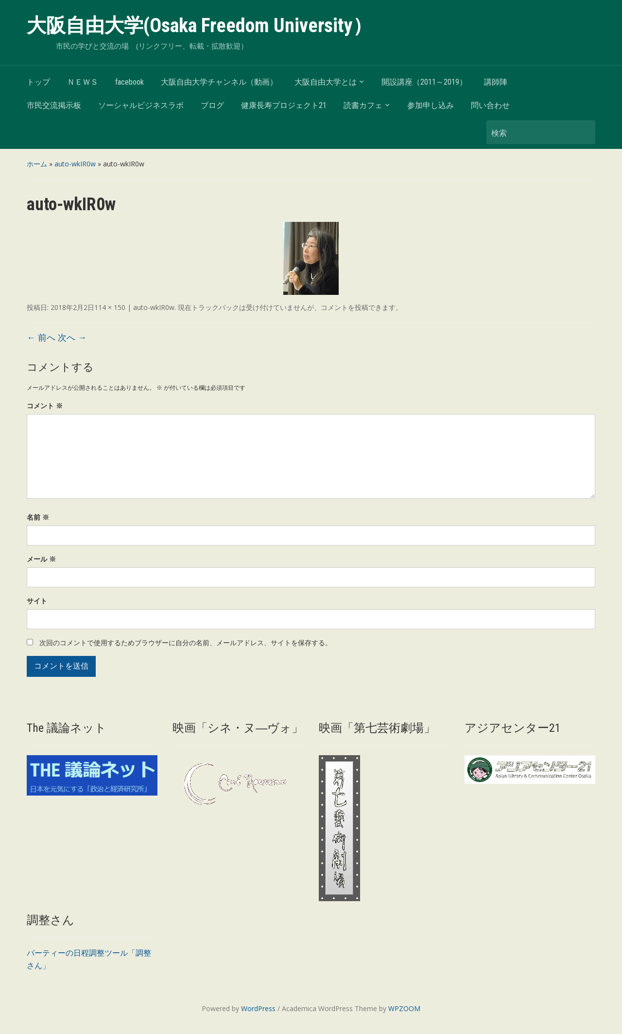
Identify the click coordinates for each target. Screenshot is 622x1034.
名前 (38, 517)
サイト (37, 600)
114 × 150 (109, 307)
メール (41, 558)
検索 (583, 132)
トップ (38, 82)
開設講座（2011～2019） (424, 82)
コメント (45, 405)
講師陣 (495, 82)
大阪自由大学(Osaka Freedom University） (199, 25)
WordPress (258, 1008)
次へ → (72, 337)
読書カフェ (363, 105)
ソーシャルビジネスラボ (141, 105)
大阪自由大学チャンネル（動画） (219, 82)
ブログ (212, 105)
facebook (129, 82)
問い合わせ (490, 105)
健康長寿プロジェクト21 (284, 105)
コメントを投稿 (344, 307)
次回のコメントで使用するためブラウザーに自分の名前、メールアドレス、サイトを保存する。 (185, 642)
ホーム (37, 163)
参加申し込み (430, 105)
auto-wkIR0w (75, 163)
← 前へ (41, 337)
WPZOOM (404, 1008)
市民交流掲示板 (54, 105)
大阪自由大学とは (325, 82)
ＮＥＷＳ (82, 82)
